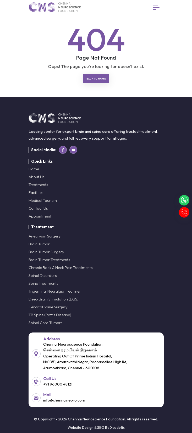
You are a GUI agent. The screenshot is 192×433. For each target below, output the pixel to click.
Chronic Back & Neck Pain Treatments (61, 267)
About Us (37, 176)
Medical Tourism (43, 200)
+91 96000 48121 (57, 384)
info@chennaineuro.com (64, 400)
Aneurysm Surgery (45, 236)
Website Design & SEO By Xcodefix (96, 427)
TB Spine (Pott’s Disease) (50, 314)
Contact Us (38, 208)
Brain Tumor (39, 243)
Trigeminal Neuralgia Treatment (56, 291)
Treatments (38, 184)
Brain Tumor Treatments (49, 259)
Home (34, 168)
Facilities (36, 192)
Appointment (40, 216)
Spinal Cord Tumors (46, 322)
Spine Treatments (43, 283)
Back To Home (96, 78)
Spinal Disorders (43, 275)
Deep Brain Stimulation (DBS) (54, 299)
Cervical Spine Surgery (48, 306)
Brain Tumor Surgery (46, 251)
